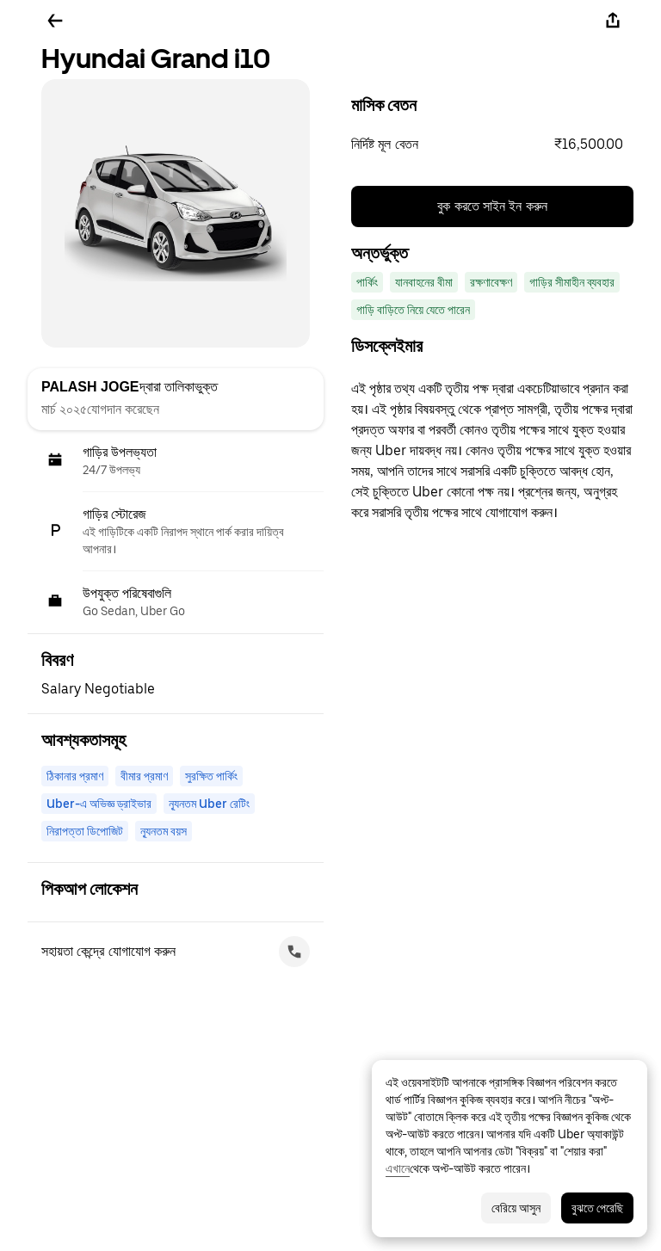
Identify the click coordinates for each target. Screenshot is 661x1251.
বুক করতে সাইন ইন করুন (492, 206)
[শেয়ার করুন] (612, 20)
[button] (492, 144)
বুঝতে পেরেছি (597, 1208)
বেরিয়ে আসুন (516, 1208)
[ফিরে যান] (55, 20)
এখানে (398, 1168)
